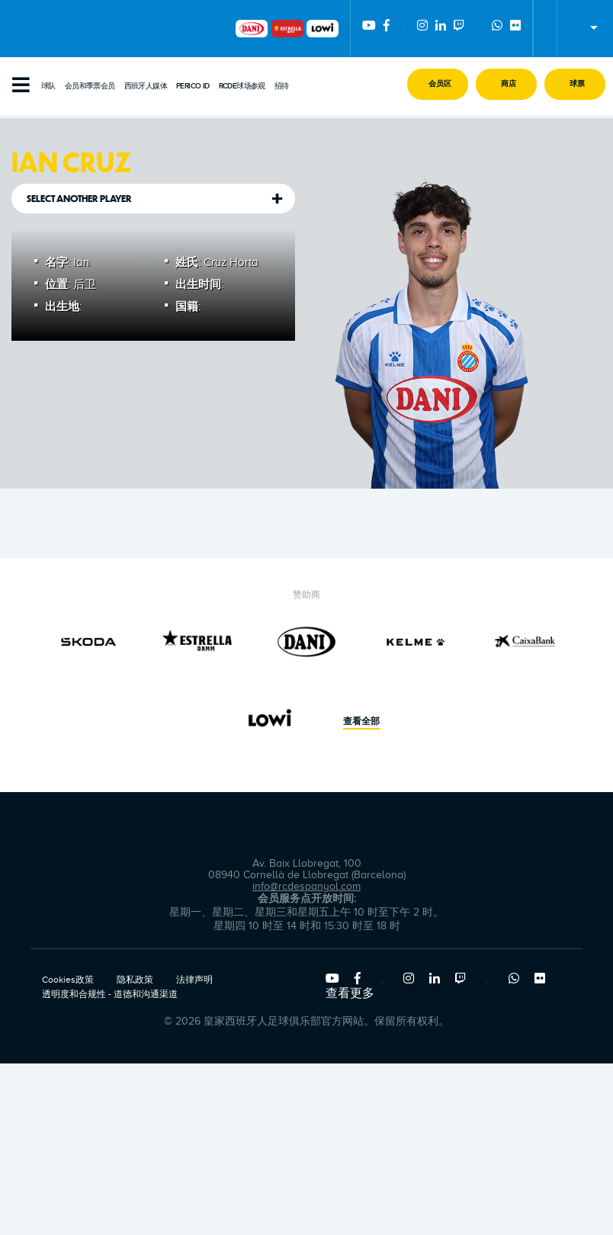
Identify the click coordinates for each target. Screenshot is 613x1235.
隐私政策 (135, 979)
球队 (48, 86)
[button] (437, 84)
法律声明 (194, 979)
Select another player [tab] (79, 198)
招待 (281, 86)
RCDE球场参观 (242, 86)
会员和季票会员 (90, 86)
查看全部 (361, 722)
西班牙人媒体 (145, 86)
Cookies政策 (68, 979)
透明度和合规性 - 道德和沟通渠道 (110, 994)
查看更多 (350, 993)
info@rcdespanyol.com (306, 886)
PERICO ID (193, 86)
